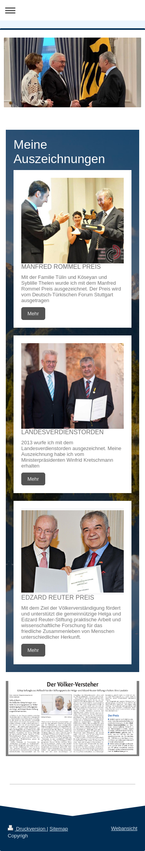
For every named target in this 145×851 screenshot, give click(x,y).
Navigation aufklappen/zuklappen (72, 10)
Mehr (33, 313)
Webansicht (124, 828)
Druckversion (27, 829)
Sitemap (58, 829)
